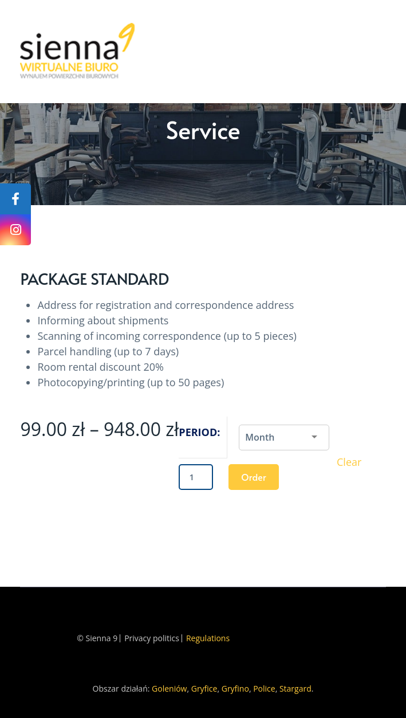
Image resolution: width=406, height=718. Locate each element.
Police (264, 688)
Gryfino (235, 688)
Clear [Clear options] (349, 462)
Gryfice (204, 688)
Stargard (295, 688)
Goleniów (169, 688)
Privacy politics (151, 638)
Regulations (208, 638)
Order (253, 476)
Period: (199, 432)
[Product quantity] (196, 477)
